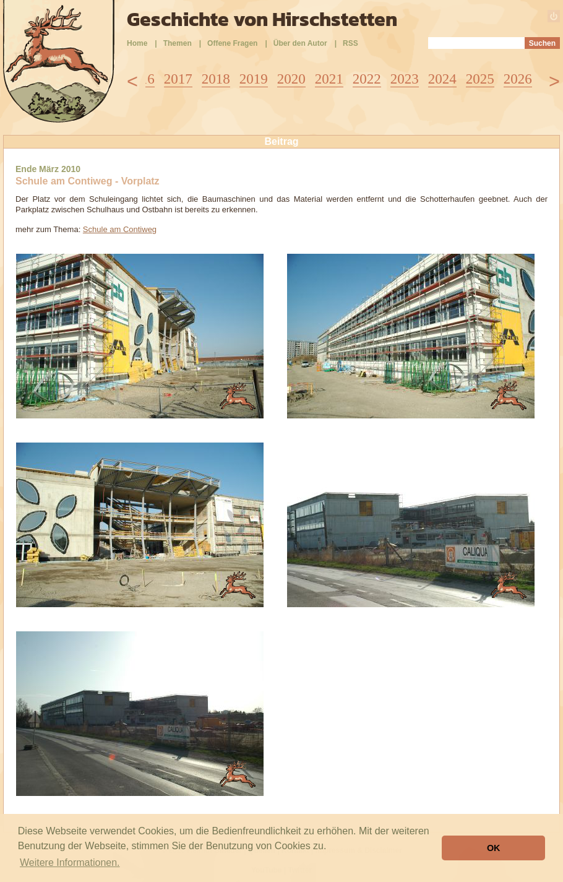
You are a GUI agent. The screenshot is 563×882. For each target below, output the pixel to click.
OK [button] (494, 848)
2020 (291, 79)
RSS (350, 43)
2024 (442, 79)
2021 (329, 79)
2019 (253, 79)
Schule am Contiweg (120, 229)
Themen (177, 43)
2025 (480, 79)
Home (137, 43)
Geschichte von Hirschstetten (262, 19)
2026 (518, 79)
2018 (216, 79)
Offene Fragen (232, 43)
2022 (367, 79)
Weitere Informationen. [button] (70, 862)
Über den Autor (300, 43)
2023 (404, 79)
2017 (178, 79)
